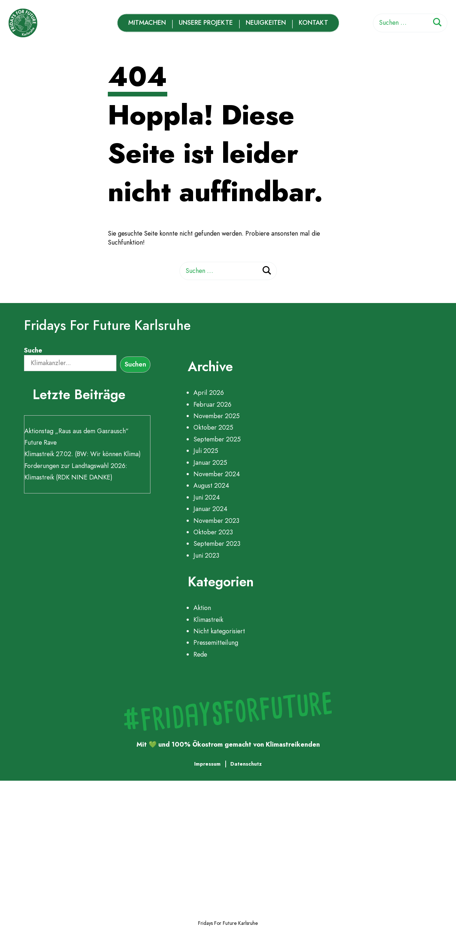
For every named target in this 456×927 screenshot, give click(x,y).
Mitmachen (147, 22)
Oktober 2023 (213, 532)
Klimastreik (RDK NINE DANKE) (68, 477)
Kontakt (313, 22)
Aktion (202, 608)
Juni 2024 (206, 497)
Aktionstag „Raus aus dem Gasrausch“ (76, 431)
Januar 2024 (210, 509)
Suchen (135, 364)
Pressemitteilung (215, 642)
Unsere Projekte (206, 22)
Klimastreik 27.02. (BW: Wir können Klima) (82, 454)
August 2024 (211, 485)
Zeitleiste (57, 847)
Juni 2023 (206, 555)
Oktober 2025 (213, 427)
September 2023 (216, 543)
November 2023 (216, 520)
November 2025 (216, 416)
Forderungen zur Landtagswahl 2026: (75, 465)
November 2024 (216, 474)
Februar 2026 (212, 404)
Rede (200, 654)
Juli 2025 (205, 450)
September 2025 (217, 439)
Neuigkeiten (266, 22)
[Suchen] (437, 23)
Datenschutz (246, 763)
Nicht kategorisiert (219, 631)
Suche (33, 350)
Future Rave (40, 442)
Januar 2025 (210, 462)
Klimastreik (208, 619)
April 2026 (208, 392)
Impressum (207, 763)
